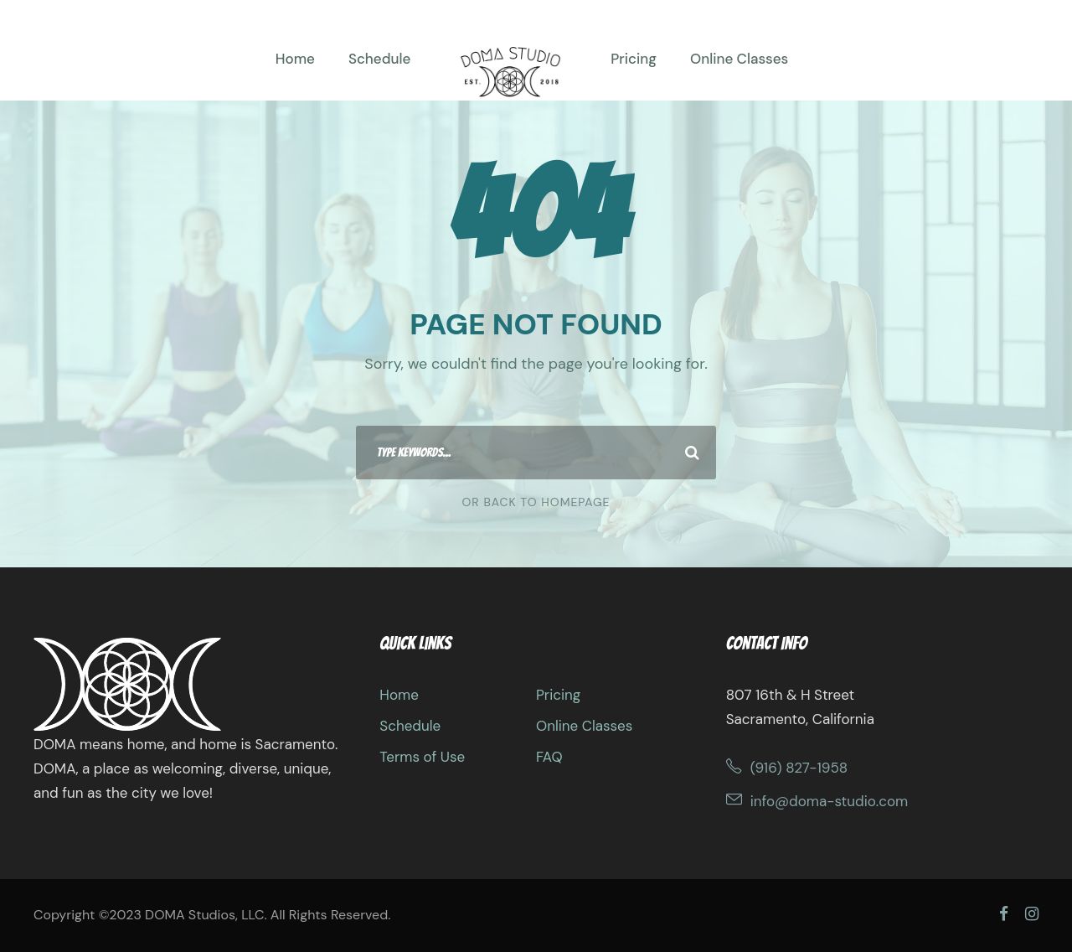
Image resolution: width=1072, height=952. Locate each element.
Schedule (379, 58)
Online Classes (739, 58)
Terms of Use (422, 757)
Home (295, 58)
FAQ (549, 757)
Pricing (634, 58)
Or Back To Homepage (536, 502)
